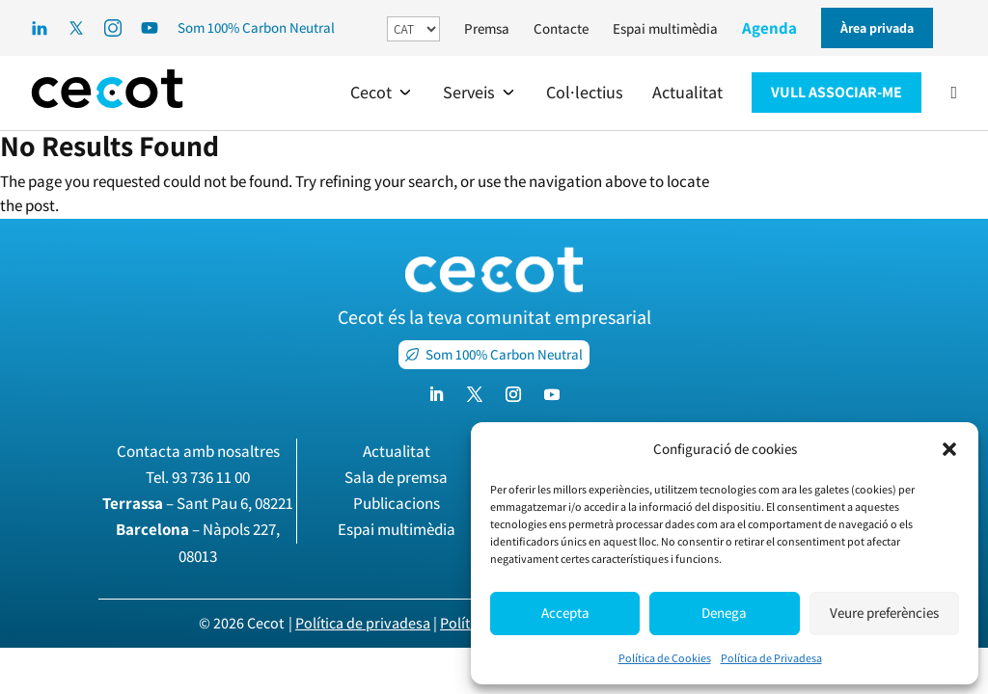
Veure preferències (884, 612)
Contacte (561, 28)
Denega (724, 612)
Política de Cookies (664, 658)
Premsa (486, 28)
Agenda (769, 28)
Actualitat (396, 451)
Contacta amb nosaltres (198, 451)
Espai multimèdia (665, 28)
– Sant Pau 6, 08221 (197, 503)
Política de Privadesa (771, 658)
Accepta (565, 612)
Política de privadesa (362, 623)
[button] (949, 449)
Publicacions (396, 503)
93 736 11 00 (211, 477)
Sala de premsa (396, 477)
